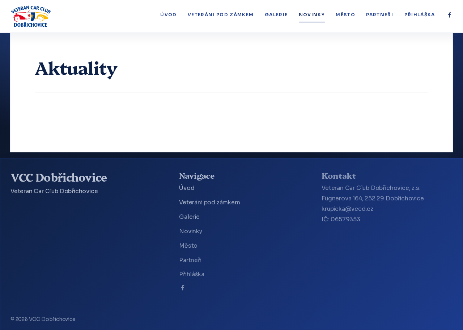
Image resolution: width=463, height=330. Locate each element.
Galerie (276, 15)
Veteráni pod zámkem (221, 15)
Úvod (168, 15)
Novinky (312, 15)
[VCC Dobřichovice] (31, 16)
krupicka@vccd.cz (347, 209)
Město (345, 15)
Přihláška (419, 15)
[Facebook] (449, 15)
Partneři (379, 15)
